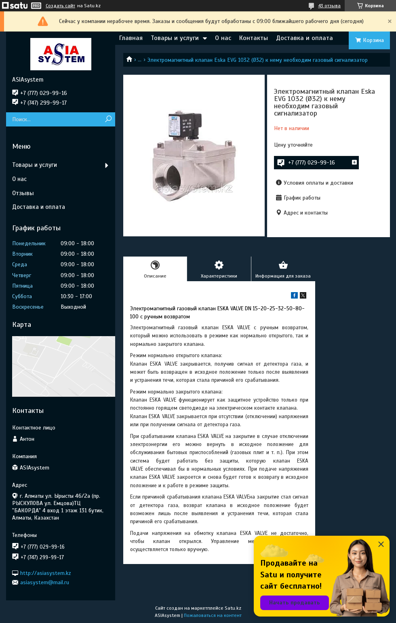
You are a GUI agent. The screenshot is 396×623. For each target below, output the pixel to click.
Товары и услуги (175, 38)
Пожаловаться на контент (213, 615)
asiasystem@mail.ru (44, 582)
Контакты (253, 38)
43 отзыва (329, 5)
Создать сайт (60, 5)
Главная (131, 38)
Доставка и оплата (304, 38)
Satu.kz (233, 608)
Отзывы (23, 193)
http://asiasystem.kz (45, 572)
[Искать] (108, 119)
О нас (223, 38)
